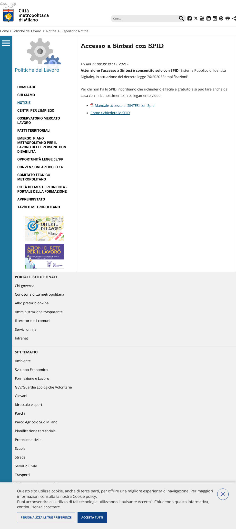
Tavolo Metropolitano (38, 207)
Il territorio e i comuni (32, 321)
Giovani (21, 396)
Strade (20, 457)
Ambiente (23, 361)
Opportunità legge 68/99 (40, 159)
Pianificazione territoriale (35, 431)
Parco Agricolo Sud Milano (36, 422)
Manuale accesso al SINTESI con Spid (122, 105)
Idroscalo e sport (28, 404)
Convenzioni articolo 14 (40, 167)
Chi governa (24, 286)
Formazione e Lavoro (32, 378)
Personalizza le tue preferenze (46, 517)
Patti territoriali (33, 131)
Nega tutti (223, 494)
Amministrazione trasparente (39, 312)
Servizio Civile (26, 466)
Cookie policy (84, 496)
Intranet (21, 338)
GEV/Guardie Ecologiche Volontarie (43, 387)
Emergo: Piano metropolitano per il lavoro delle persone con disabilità (41, 145)
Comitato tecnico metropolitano (33, 177)
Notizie (51, 31)
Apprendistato (31, 199)
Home (4, 31)
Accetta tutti (92, 517)
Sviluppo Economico (31, 370)
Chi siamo (26, 95)
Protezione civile (28, 440)
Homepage (26, 87)
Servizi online (25, 329)
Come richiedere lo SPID (110, 113)
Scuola (20, 448)
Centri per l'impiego (35, 111)
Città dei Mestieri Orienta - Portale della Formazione (42, 189)
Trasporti (22, 475)
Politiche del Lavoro (26, 31)
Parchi (20, 413)
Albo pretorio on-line (32, 303)
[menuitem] (44, 87)
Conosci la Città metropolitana (39, 294)
